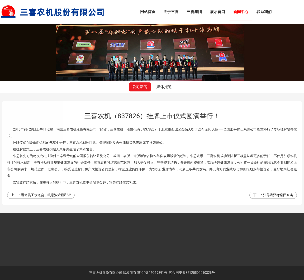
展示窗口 (217, 11)
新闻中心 (240, 11)
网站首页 (147, 11)
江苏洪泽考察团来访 (278, 195)
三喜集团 (194, 11)
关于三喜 (171, 11)
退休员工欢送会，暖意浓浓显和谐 (46, 195)
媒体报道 (164, 87)
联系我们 (264, 11)
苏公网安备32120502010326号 (192, 273)
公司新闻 (139, 87)
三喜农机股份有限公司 (105, 273)
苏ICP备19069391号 (152, 273)
